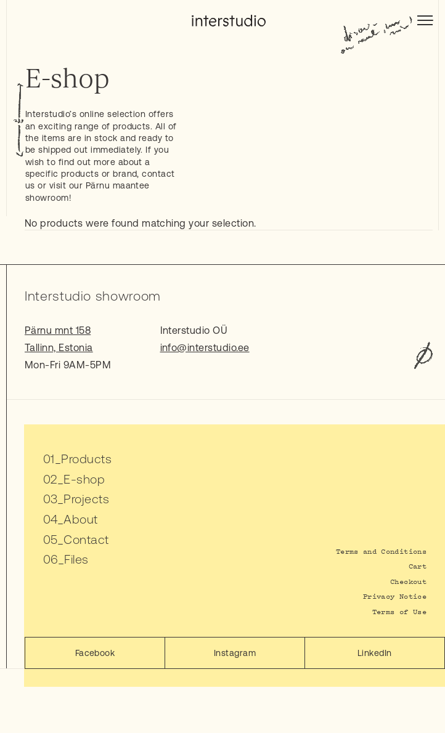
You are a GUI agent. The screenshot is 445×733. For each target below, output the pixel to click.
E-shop (84, 479)
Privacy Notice (395, 596)
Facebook (95, 653)
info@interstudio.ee (205, 347)
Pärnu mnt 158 (58, 330)
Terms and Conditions (381, 551)
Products (86, 459)
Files (76, 559)
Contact (85, 539)
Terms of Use (399, 611)
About (80, 519)
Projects (86, 499)
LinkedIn (374, 653)
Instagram (235, 653)
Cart (418, 566)
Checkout (408, 581)
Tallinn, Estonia (59, 347)
